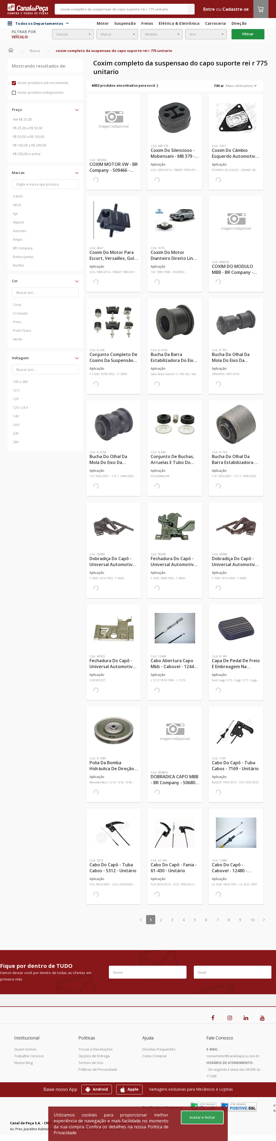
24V (16, 433)
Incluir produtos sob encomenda (40, 83)
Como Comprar (154, 1055)
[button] (45, 109)
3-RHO (18, 196)
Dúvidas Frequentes (158, 1049)
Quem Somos (25, 1049)
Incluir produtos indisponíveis (37, 92)
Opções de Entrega (94, 1055)
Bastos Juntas (23, 256)
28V (16, 442)
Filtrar (248, 34)
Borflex (18, 265)
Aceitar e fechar (202, 1117)
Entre (209, 9)
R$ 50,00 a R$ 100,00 (28, 136)
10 (252, 919)
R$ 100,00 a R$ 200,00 (29, 145)
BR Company (23, 248)
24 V (16, 425)
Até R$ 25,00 (22, 119)
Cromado (20, 313)
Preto (17, 322)
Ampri (17, 239)
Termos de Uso (90, 1062)
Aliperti (18, 222)
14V (16, 416)
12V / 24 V (20, 407)
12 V (16, 390)
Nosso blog (23, 1062)
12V (16, 399)
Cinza (17, 304)
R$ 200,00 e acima (26, 154)
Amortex (19, 231)
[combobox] (73, 34)
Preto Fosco (22, 330)
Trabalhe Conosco (29, 1055)
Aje (15, 213)
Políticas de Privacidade (97, 1069)
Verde (17, 339)
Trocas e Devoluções (95, 1049)
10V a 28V (20, 381)
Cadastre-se (235, 9)
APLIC (17, 205)
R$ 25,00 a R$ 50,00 (27, 128)
